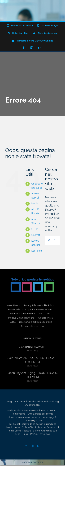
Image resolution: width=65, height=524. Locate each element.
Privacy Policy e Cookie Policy (39, 305)
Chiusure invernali (32, 347)
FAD (49, 313)
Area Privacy (13, 305)
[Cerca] (49, 240)
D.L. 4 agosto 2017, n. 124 (32, 326)
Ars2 (19, 401)
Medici (35, 203)
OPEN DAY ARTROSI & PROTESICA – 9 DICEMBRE (33, 360)
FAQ (41, 313)
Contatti (36, 235)
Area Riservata (45, 318)
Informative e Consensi (41, 309)
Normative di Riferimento (22, 313)
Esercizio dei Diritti (17, 309)
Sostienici (36, 250)
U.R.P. (34, 229)
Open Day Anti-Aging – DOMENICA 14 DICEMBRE (33, 375)
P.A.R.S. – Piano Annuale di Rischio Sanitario (30, 322)
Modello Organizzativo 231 (21, 318)
